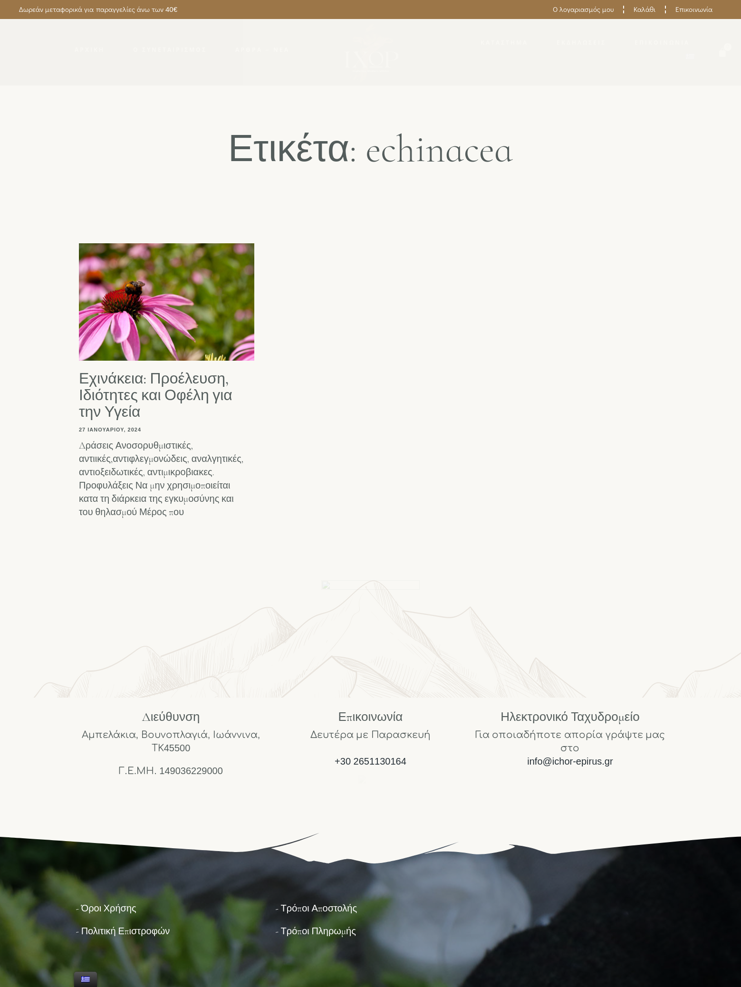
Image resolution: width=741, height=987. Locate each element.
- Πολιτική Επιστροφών (123, 931)
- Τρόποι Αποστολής (316, 908)
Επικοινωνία (662, 42)
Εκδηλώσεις (581, 42)
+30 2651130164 (370, 761)
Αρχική (90, 50)
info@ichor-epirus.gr (570, 761)
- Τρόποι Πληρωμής (315, 931)
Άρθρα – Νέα (262, 50)
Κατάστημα (504, 42)
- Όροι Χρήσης (106, 908)
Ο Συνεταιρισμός (170, 50)
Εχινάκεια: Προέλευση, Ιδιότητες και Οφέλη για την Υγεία (155, 395)
